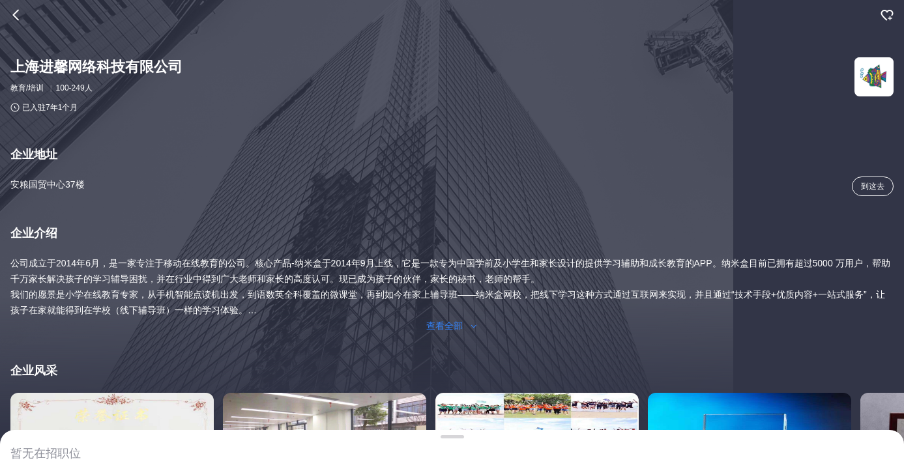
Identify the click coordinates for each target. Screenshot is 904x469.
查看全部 (452, 325)
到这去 (872, 186)
